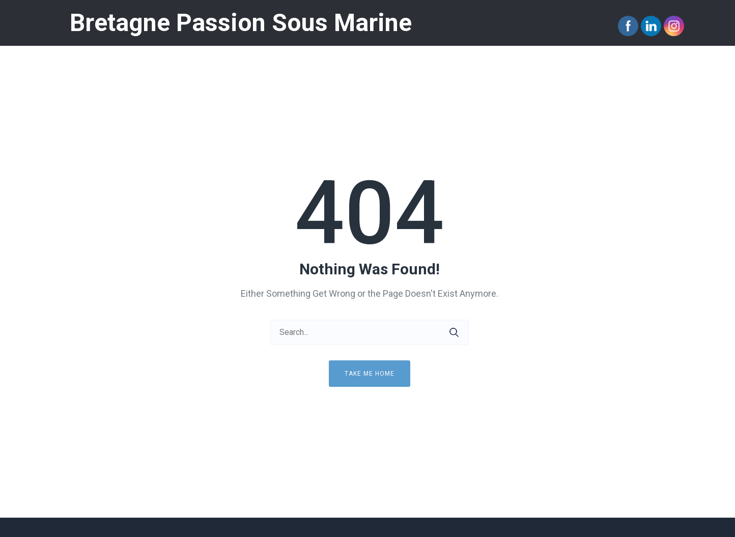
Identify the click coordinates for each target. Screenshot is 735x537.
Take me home (369, 373)
